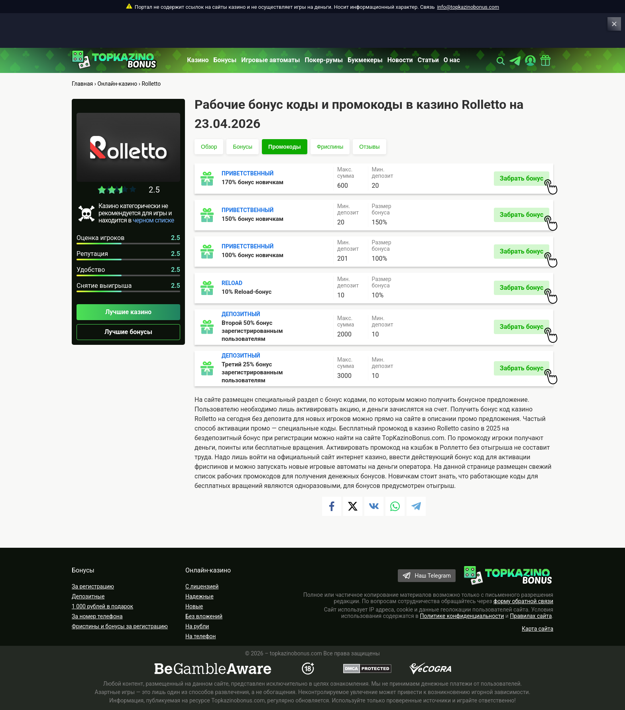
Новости (400, 60)
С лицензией (201, 586)
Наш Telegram (433, 575)
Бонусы (225, 60)
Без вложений (203, 616)
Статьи (428, 60)
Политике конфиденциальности (462, 616)
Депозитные (88, 596)
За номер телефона (97, 616)
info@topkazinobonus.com (468, 7)
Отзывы (369, 147)
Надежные (199, 596)
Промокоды (284, 147)
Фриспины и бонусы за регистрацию (120, 626)
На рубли (197, 626)
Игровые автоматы (270, 60)
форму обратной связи (523, 601)
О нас (452, 60)
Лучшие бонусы (128, 332)
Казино (197, 60)
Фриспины (330, 147)
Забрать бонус (524, 180)
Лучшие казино (128, 312)
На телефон (200, 636)
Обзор (209, 147)
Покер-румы (324, 60)
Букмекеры (365, 60)
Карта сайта (537, 628)
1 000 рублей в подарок (102, 606)
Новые (194, 606)
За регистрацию (93, 586)
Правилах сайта (531, 616)
